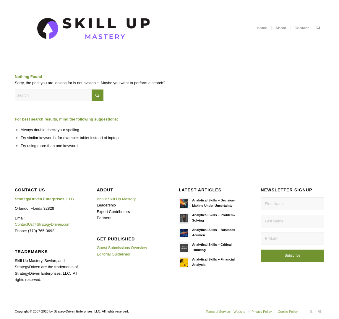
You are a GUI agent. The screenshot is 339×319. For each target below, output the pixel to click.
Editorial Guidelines (113, 254)
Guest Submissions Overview (122, 247)
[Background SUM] (93, 28)
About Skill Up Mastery (116, 199)
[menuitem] (262, 28)
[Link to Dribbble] (319, 311)
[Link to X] (310, 311)
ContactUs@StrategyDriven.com (42, 224)
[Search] (318, 28)
